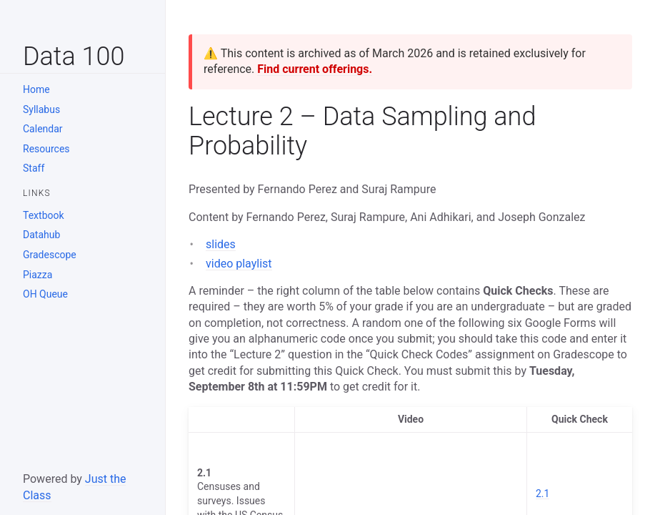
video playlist (239, 263)
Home (36, 89)
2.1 (542, 493)
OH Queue (45, 294)
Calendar (43, 128)
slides (221, 244)
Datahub (41, 234)
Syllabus (41, 109)
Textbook (43, 215)
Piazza (37, 274)
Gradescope (49, 254)
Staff (33, 168)
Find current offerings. (314, 69)
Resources (46, 148)
